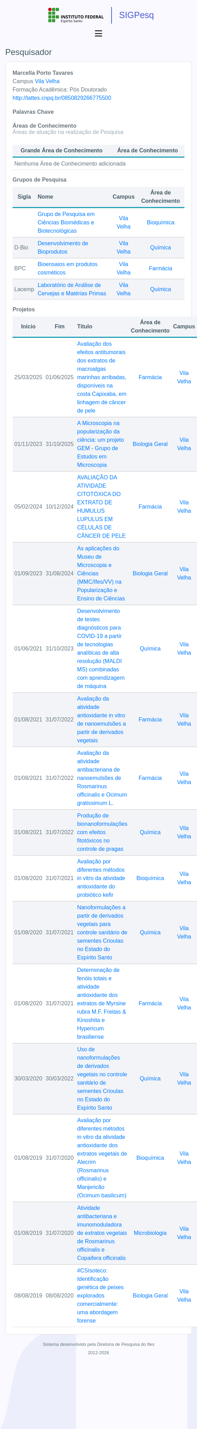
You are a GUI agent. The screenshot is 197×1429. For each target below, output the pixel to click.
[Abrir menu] (98, 33)
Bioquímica (160, 222)
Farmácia (160, 268)
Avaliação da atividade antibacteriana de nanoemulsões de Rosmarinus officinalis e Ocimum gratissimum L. (102, 778)
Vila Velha (47, 81)
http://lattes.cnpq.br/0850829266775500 (62, 98)
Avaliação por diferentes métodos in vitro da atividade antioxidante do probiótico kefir (101, 878)
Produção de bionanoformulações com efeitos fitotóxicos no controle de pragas (102, 832)
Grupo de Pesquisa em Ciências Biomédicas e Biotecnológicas (66, 222)
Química (160, 247)
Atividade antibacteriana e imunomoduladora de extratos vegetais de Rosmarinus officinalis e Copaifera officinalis (102, 1233)
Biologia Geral (150, 444)
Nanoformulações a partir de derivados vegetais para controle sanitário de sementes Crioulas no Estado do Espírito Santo (102, 932)
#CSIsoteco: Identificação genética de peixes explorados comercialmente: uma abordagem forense (100, 1296)
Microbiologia (150, 1233)
